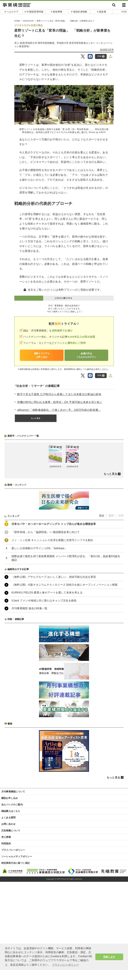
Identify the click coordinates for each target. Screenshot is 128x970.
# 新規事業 (56, 11)
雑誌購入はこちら (10, 899)
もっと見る (35, 418)
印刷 (100, 56)
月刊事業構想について (13, 879)
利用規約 (6, 931)
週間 (111, 603)
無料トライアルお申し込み (42, 355)
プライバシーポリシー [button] (65, 964)
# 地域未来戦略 (79, 11)
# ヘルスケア (11, 11)
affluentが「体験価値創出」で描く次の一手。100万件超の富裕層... (59, 410)
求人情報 (6, 925)
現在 (101, 603)
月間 (121, 603)
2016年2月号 (107, 49)
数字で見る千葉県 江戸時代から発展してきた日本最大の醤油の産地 (59, 394)
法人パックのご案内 (12, 892)
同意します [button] (109, 957)
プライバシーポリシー (13, 938)
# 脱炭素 (101, 11)
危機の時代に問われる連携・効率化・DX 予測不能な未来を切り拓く (59, 402)
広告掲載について (10, 918)
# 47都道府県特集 (34, 11)
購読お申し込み (9, 886)
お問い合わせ (8, 912)
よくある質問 (8, 905)
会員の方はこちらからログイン (86, 355)
